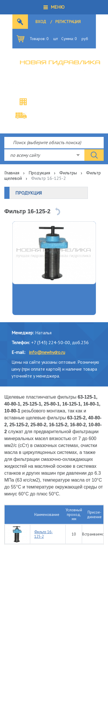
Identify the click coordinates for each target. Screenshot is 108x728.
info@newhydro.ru (47, 352)
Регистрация (68, 21)
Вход (40, 21)
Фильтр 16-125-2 (43, 534)
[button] (54, 7)
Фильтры (68, 173)
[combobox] (44, 155)
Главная (11, 173)
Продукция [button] (28, 193)
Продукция (39, 173)
